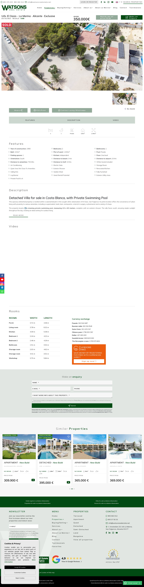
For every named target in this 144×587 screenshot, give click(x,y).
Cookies (43, 572)
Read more (18, 215)
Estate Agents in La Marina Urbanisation (37, 501)
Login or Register (89, 2)
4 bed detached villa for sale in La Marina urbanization (106, 583)
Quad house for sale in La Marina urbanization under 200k (106, 580)
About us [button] (88, 7)
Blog (115, 7)
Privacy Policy (77, 400)
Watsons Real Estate (14, 8)
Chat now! (132, 583)
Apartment (79, 519)
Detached (78, 526)
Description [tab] (74, 120)
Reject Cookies (20, 578)
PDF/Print (40, 110)
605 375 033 (7, 2)
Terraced (78, 516)
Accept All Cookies (20, 567)
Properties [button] (49, 7)
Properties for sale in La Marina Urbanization (37, 503)
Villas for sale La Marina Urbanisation (107, 501)
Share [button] (18, 110)
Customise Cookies (20, 572)
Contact (123, 7)
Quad (76, 523)
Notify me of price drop (106, 17)
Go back (130, 109)
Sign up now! (89, 361)
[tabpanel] (19, 458)
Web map (51, 572)
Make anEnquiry (132, 17)
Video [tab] (116, 120)
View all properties (83, 540)
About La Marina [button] (102, 7)
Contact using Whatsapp (72, 110)
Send (72, 406)
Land (76, 533)
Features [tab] (30, 120)
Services (77, 7)
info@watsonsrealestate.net (38, 2)
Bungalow (78, 536)
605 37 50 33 (112, 519)
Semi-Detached (81, 529)
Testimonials (135, 7)
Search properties (132, 2)
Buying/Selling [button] (63, 7)
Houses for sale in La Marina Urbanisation (106, 503)
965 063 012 (19, 2)
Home (39, 7)
